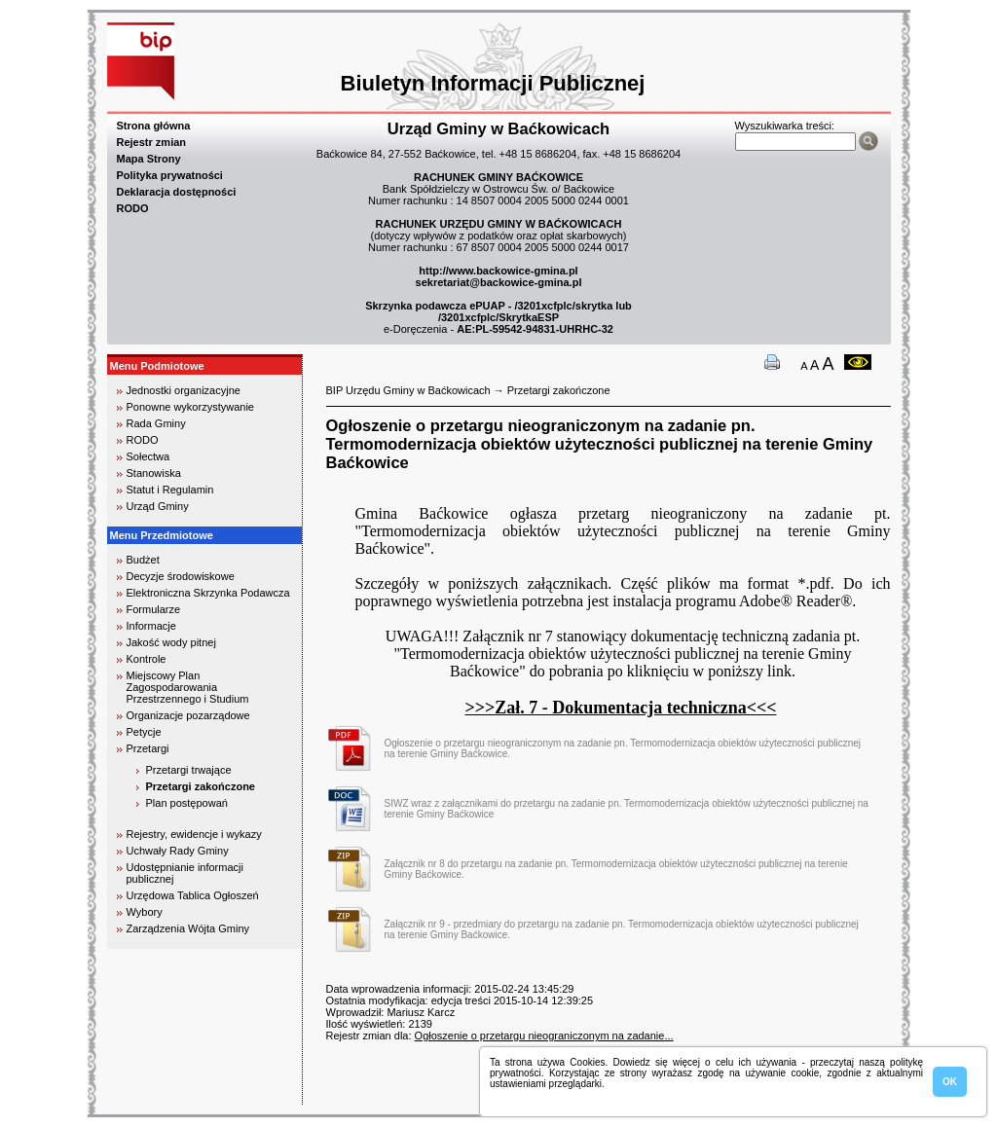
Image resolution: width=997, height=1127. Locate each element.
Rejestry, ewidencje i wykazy (194, 834)
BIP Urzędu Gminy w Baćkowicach (408, 390)
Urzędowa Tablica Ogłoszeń (193, 895)
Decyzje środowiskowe (181, 576)
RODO (133, 208)
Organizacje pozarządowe (188, 715)
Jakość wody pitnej (171, 642)
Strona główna (154, 125)
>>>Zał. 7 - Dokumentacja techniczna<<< (620, 707)
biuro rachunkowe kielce (170, 1096)
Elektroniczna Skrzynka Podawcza (208, 593)
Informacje (151, 626)
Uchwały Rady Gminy (178, 850)
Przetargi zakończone (200, 786)
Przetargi (148, 748)
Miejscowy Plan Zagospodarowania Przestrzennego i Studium (188, 687)
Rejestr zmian (152, 142)
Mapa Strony (149, 158)
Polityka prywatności (170, 175)
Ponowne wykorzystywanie (190, 407)
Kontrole (146, 659)
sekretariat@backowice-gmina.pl (499, 282)
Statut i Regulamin (170, 489)
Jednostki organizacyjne (183, 390)
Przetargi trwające (189, 770)
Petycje (144, 732)
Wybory (145, 912)
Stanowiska (154, 473)
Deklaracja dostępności (177, 192)
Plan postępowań (187, 803)
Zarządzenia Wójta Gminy (188, 928)
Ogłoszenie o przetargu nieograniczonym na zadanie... (544, 1035)
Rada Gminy (156, 423)
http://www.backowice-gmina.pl (498, 270)
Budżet (143, 559)
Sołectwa (148, 456)
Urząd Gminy (158, 506)
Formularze (154, 609)
